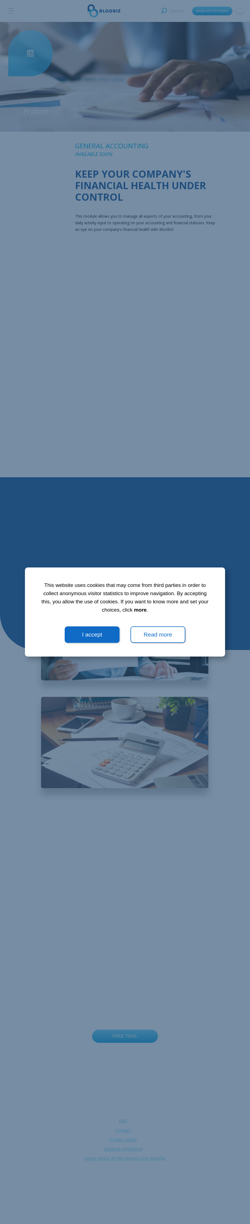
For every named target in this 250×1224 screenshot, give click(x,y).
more (140, 610)
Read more (158, 634)
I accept (92, 634)
